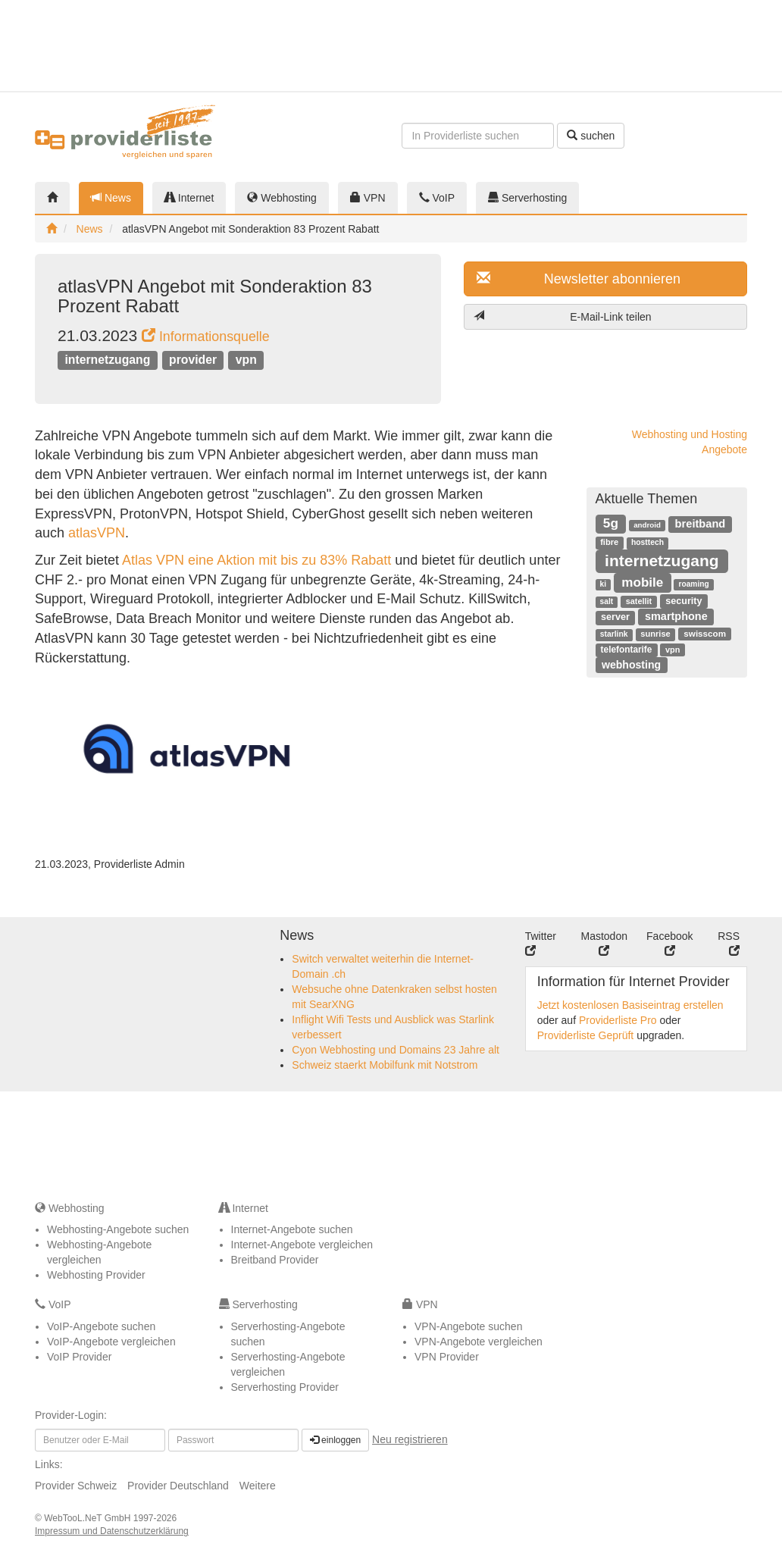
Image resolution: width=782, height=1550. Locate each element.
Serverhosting (527, 198)
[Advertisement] (697, 45)
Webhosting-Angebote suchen (118, 1229)
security (683, 601)
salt (607, 601)
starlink (614, 634)
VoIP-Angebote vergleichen (111, 1342)
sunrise (655, 633)
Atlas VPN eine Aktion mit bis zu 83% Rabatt (258, 560)
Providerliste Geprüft (585, 1035)
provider (193, 359)
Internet (189, 198)
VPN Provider (446, 1357)
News (111, 198)
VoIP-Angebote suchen (101, 1326)
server (615, 617)
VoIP (437, 198)
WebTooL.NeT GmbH (88, 1518)
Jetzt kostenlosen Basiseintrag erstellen (630, 1005)
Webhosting (282, 198)
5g (610, 523)
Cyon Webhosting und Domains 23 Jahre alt (395, 1050)
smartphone (676, 616)
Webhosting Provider (96, 1275)
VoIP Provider (79, 1357)
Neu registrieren (410, 1439)
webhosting (631, 665)
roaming (694, 584)
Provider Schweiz (76, 1486)
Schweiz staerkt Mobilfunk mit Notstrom (384, 1065)
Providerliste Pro (618, 1020)
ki (603, 584)
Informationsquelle (206, 336)
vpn (246, 359)
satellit (639, 601)
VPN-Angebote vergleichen (478, 1342)
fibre (609, 541)
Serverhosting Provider (285, 1387)
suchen (591, 136)
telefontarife (626, 649)
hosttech (647, 542)
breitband (700, 524)
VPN (368, 198)
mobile (642, 582)
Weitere (257, 1486)
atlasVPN (96, 532)
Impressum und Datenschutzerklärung (112, 1531)
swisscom (704, 633)
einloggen (335, 1440)
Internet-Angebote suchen (292, 1229)
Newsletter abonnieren (578, 279)
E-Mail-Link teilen (563, 316)
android (647, 525)
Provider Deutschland (178, 1486)
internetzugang (107, 359)
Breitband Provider (275, 1260)
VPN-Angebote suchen (468, 1326)
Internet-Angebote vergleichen (302, 1244)
